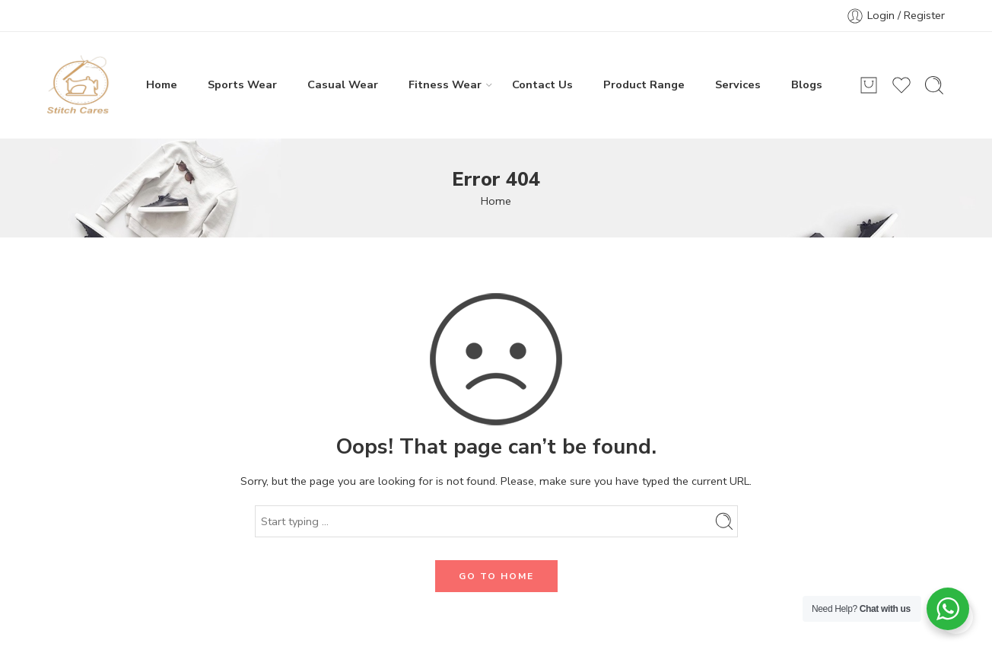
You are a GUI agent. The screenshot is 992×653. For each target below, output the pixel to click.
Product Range (644, 84)
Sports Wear (242, 84)
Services (738, 84)
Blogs (806, 84)
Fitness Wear (445, 84)
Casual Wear (342, 84)
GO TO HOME (496, 576)
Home (161, 84)
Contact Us (542, 84)
